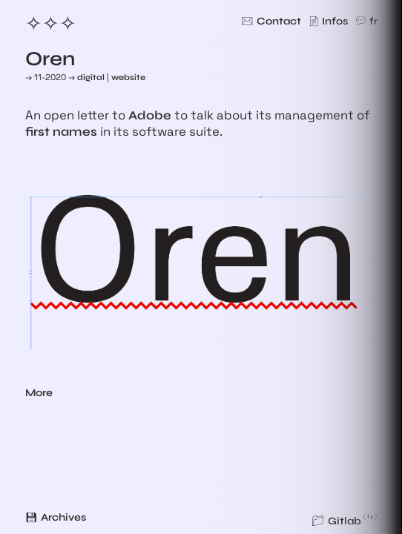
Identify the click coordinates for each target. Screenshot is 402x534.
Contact (279, 21)
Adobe (149, 115)
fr (373, 21)
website (128, 77)
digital (91, 77)
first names (61, 132)
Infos (335, 21)
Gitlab (344, 521)
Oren (50, 58)
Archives (63, 517)
